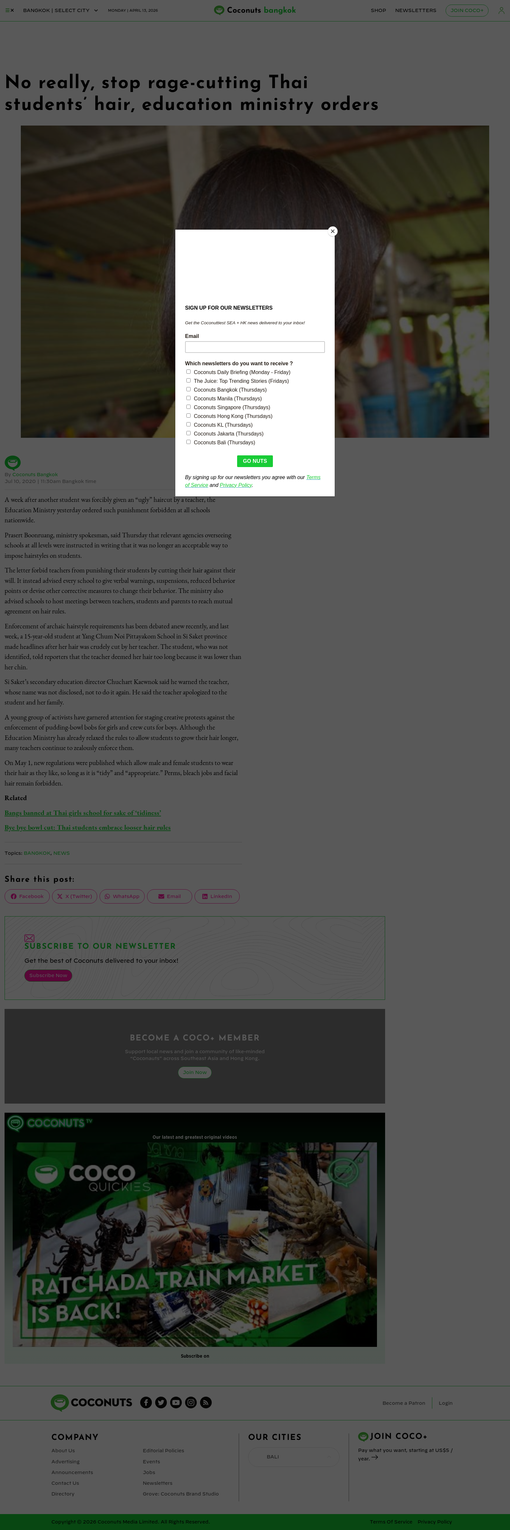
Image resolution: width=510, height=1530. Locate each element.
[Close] (333, 231)
